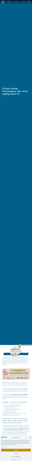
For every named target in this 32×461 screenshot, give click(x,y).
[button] (30, 437)
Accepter (16, 450)
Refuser (16, 453)
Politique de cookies (13, 459)
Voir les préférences (16, 456)
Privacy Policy (19, 459)
